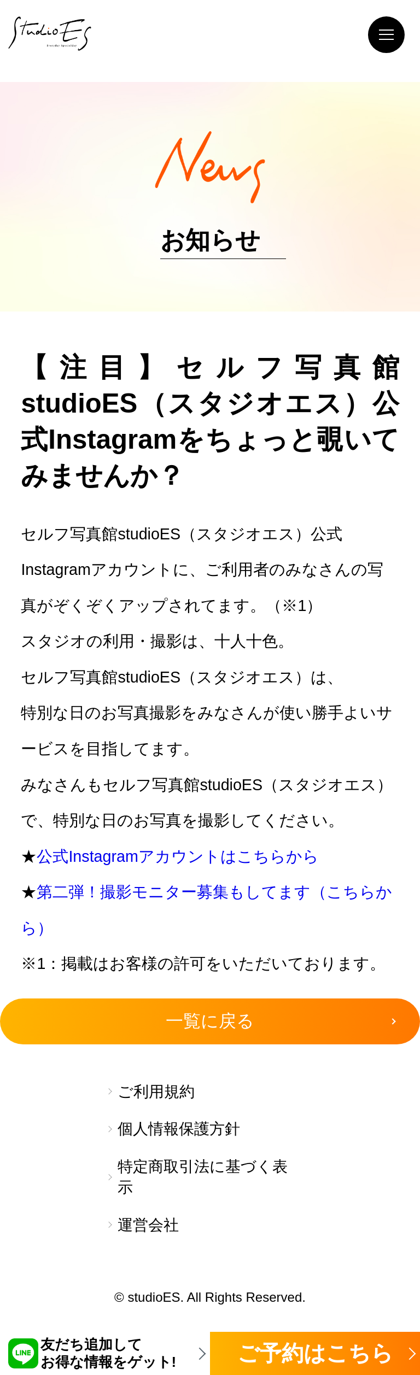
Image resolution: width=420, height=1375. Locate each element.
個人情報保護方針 (179, 1128)
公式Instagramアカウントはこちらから (177, 856)
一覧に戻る (210, 1021)
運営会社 (148, 1225)
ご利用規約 (156, 1091)
